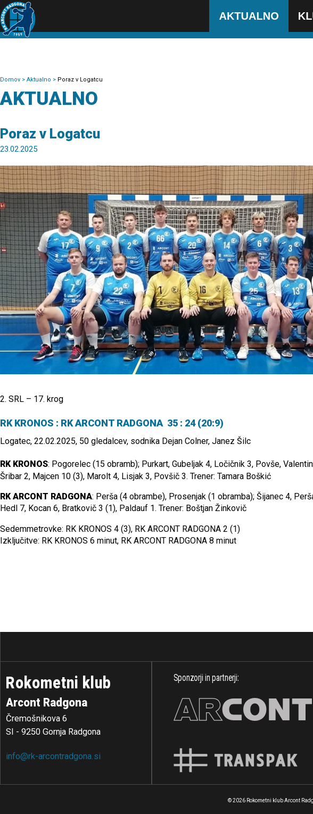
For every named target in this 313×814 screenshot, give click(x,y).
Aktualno (248, 16)
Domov (11, 79)
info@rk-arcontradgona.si (53, 756)
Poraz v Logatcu (80, 79)
